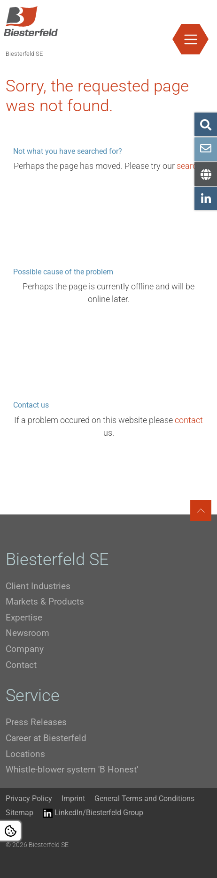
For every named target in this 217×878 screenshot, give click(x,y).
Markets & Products (45, 601)
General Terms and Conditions (144, 798)
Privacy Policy (29, 798)
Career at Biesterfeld (46, 738)
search (189, 166)
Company (25, 648)
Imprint (73, 798)
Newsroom (27, 633)
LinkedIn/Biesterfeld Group (93, 813)
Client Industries (38, 586)
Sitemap (19, 812)
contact (189, 420)
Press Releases (36, 722)
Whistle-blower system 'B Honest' (72, 769)
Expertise (24, 617)
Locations (25, 754)
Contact (21, 664)
